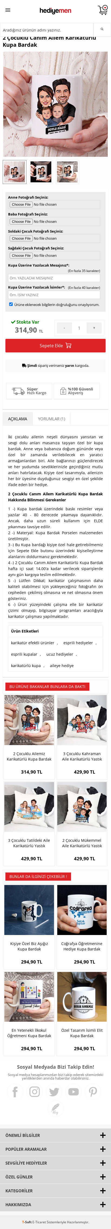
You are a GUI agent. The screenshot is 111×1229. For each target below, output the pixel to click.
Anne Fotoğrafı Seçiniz (27, 197)
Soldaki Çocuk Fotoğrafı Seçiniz (35, 231)
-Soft (27, 1222)
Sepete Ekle (55, 345)
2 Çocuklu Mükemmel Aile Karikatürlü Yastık (82, 843)
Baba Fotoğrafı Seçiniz (27, 214)
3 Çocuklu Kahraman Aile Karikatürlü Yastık (82, 756)
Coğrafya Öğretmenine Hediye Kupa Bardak (81, 946)
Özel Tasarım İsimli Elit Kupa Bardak (82, 1033)
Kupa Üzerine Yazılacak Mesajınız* (38, 265)
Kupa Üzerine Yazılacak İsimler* (36, 287)
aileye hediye (62, 665)
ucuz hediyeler (59, 654)
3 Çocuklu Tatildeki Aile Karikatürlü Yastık (29, 843)
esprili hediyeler (78, 642)
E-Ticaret (39, 1222)
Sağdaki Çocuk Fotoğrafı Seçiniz (35, 248)
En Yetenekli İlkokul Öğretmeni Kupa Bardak (29, 1033)
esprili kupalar (24, 654)
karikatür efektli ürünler (32, 642)
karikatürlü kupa (26, 665)
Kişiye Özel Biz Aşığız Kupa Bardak (29, 946)
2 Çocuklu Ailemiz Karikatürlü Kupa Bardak (29, 756)
